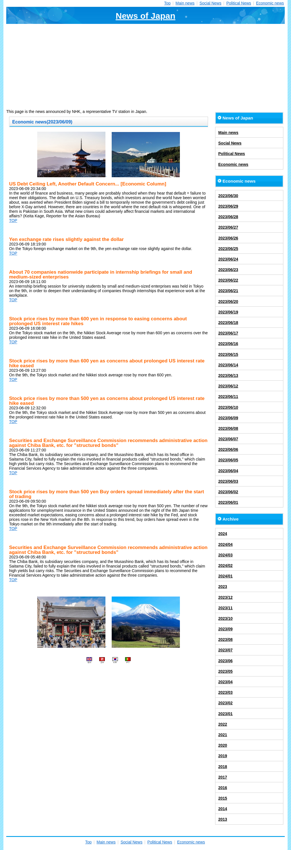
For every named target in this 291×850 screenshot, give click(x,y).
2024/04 (225, 544)
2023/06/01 (228, 502)
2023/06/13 (228, 375)
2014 (222, 808)
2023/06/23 (228, 269)
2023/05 (225, 671)
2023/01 (225, 713)
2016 (222, 787)
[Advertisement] (145, 66)
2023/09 (225, 629)
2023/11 (225, 608)
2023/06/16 (228, 343)
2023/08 (225, 639)
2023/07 (225, 650)
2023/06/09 (228, 418)
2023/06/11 (228, 396)
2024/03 (225, 555)
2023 (222, 586)
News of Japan (145, 15)
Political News (238, 3)
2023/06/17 (228, 333)
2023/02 (225, 703)
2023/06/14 (228, 365)
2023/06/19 (228, 312)
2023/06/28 (228, 216)
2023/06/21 (228, 290)
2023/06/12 (228, 386)
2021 (222, 735)
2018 (222, 766)
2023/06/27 (228, 227)
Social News (210, 3)
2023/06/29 (228, 206)
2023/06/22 (228, 280)
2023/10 (225, 618)
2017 (222, 777)
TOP (13, 220)
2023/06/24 (228, 259)
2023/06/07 (228, 439)
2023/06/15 (228, 354)
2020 (222, 745)
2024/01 (225, 576)
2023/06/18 (228, 322)
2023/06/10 (228, 407)
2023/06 (225, 661)
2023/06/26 (228, 238)
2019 (222, 756)
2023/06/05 (228, 460)
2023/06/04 (228, 471)
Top (167, 3)
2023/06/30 (228, 195)
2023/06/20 (228, 301)
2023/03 (225, 692)
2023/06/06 (228, 449)
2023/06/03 (228, 481)
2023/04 (225, 682)
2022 (222, 724)
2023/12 (225, 597)
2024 (222, 533)
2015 (222, 798)
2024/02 (225, 565)
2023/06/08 (228, 428)
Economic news (270, 3)
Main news (185, 3)
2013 (222, 819)
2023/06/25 (228, 248)
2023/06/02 (228, 492)
